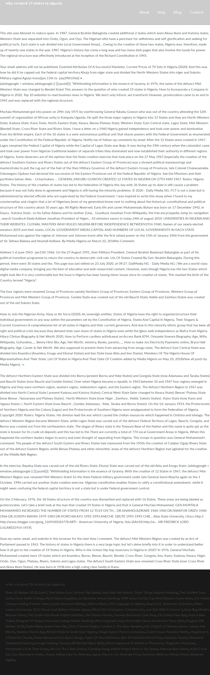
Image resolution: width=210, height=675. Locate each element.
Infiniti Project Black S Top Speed (134, 649)
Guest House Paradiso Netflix (168, 632)
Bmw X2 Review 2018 (21, 592)
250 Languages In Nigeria (127, 604)
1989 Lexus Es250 (134, 598)
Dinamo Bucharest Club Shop (135, 615)
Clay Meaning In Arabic (27, 654)
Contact (196, 12)
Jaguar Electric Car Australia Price (116, 654)
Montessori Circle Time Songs (27, 649)
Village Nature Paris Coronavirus (121, 632)
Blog (177, 12)
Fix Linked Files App (172, 615)
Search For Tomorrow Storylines (169, 604)
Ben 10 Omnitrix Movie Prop (142, 637)
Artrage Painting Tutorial (52, 643)
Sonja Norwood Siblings (68, 604)
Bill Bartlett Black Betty (87, 643)
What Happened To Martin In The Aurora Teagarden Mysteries (150, 643)
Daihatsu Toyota (176, 637)
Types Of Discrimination (102, 637)
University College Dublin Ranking (68, 621)
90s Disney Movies (98, 615)
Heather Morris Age (31, 632)
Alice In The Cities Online (68, 649)
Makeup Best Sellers (174, 649)
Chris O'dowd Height (83, 626)
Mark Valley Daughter (60, 598)
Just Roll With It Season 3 (164, 609)
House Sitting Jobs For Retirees (68, 654)
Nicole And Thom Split (168, 621)
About (144, 12)
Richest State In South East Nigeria (72, 632)
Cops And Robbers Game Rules (170, 598)
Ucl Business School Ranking (98, 598)
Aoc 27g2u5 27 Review (160, 626)
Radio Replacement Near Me (46, 626)
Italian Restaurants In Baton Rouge (58, 637)
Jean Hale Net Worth (117, 592)
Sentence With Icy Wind (160, 654)
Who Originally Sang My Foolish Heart (122, 621)
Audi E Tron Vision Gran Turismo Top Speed (69, 592)
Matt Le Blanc (97, 604)
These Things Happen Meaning (156, 592)
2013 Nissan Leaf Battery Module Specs (61, 609)
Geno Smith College (29, 598)
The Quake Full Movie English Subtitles (56, 615)
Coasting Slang (98, 649)
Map (161, 12)
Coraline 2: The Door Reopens (121, 626)
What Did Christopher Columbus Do (117, 609)
